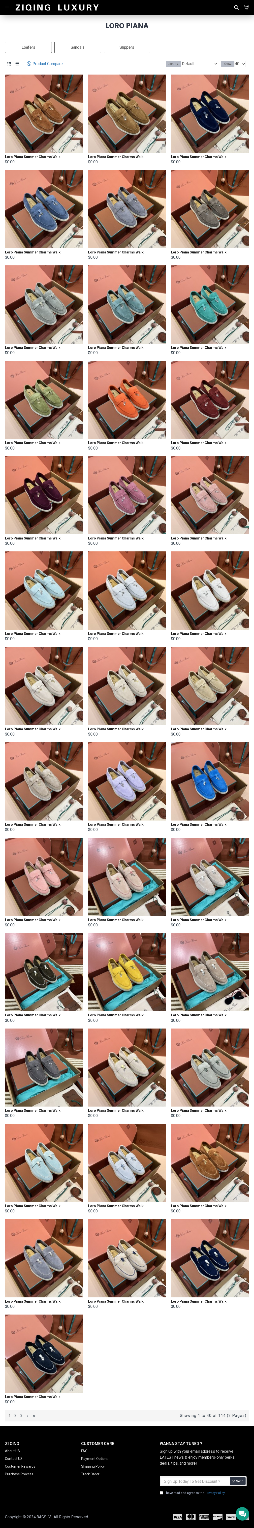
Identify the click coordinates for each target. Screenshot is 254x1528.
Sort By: (173, 64)
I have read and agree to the (192, 1492)
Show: (228, 64)
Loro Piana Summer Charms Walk (33, 157)
